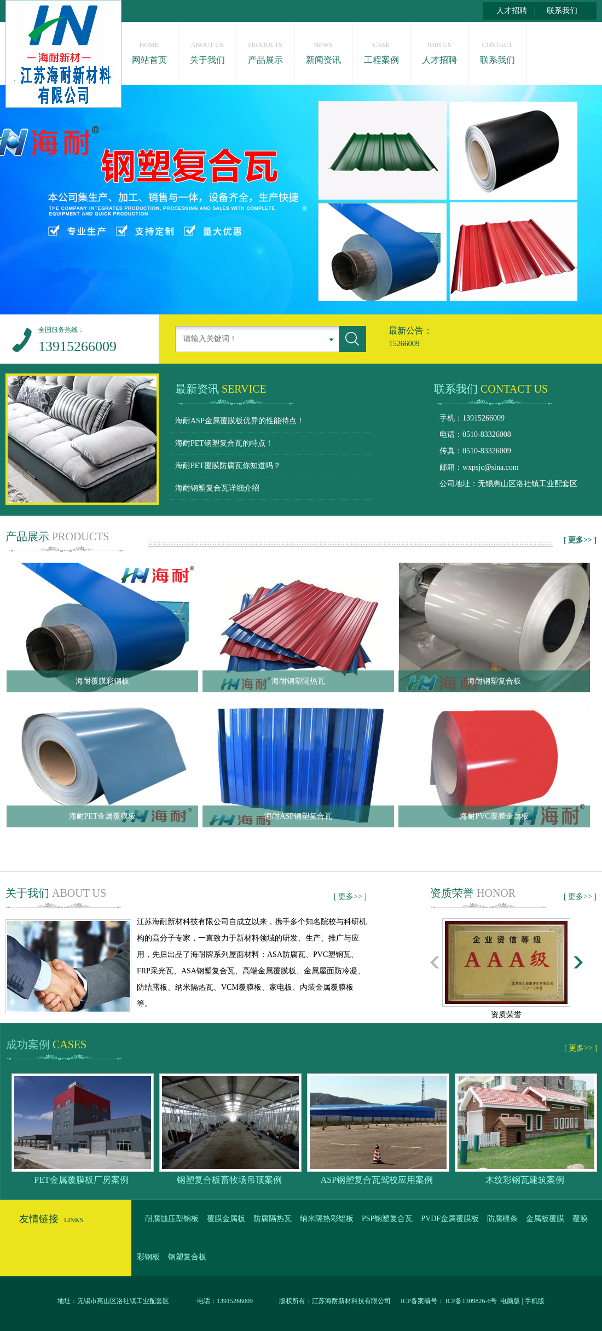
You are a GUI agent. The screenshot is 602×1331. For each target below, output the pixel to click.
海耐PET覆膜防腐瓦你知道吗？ (228, 466)
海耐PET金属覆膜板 (102, 816)
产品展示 (265, 50)
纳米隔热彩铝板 (327, 1219)
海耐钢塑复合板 (494, 681)
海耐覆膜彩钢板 (102, 681)
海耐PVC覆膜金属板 (494, 816)
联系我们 (562, 11)
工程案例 (381, 50)
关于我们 (207, 50)
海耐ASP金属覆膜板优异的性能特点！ (239, 421)
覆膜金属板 (226, 1219)
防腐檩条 (502, 1219)
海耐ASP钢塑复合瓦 (298, 816)
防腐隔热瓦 (272, 1219)
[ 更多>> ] (580, 540)
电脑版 (510, 1301)
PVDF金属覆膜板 (450, 1219)
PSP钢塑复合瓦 (387, 1219)
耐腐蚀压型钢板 (172, 1219)
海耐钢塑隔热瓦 (298, 681)
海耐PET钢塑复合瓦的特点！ (224, 443)
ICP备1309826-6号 (470, 1301)
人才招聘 (511, 11)
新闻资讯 (323, 50)
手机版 (535, 1301)
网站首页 (149, 50)
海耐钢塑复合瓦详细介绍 (217, 488)
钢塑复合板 (187, 1257)
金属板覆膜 (545, 1219)
